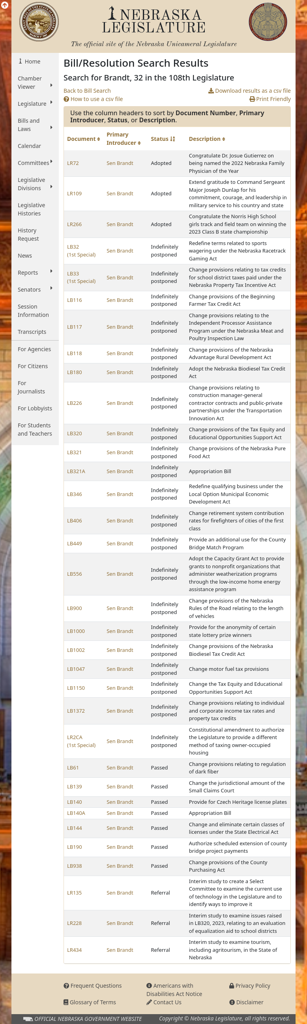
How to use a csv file (93, 99)
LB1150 (76, 687)
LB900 (74, 608)
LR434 (74, 949)
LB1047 (76, 668)
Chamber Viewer (35, 82)
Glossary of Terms (90, 1002)
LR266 (74, 224)
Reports (35, 272)
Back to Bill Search (87, 90)
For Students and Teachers (35, 429)
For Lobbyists (35, 408)
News (25, 255)
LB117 (74, 326)
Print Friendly (270, 99)
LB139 (74, 786)
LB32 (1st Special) (81, 250)
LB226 (74, 402)
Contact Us (164, 1002)
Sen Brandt (120, 163)
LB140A (76, 812)
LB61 (73, 767)
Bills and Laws (35, 125)
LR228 (74, 923)
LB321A (76, 471)
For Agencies (34, 349)
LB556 (74, 573)
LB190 (74, 846)
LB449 (74, 543)
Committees (35, 163)
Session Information (33, 310)
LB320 (74, 433)
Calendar (29, 146)
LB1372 (76, 710)
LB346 (74, 494)
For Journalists (31, 387)
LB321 (74, 452)
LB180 (74, 372)
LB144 (74, 827)
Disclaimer (246, 1002)
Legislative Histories (31, 209)
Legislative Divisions (35, 184)
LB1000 (76, 631)
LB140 (74, 801)
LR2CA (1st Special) (81, 741)
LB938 (74, 865)
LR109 (74, 193)
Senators (35, 289)
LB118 (74, 353)
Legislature (35, 103)
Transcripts (32, 331)
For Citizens (33, 366)
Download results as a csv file (249, 90)
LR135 (74, 892)
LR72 (73, 163)
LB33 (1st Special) (81, 277)
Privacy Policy (249, 985)
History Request (28, 234)
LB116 (74, 299)
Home (31, 61)
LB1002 (76, 649)
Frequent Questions (93, 985)
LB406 (74, 520)
